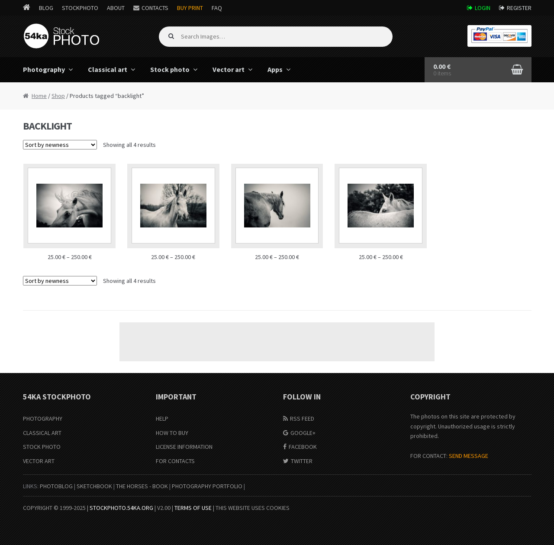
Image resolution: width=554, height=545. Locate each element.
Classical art (107, 69)
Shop (58, 96)
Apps (275, 69)
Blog (46, 8)
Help (162, 418)
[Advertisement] (277, 341)
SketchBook (94, 486)
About (116, 8)
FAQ (217, 8)
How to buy (172, 433)
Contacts (155, 8)
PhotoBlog (56, 486)
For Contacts (175, 461)
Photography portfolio (207, 486)
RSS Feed (302, 418)
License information (184, 447)
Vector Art (39, 461)
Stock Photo (42, 447)
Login (482, 8)
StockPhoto (80, 8)
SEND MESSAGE (468, 456)
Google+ (303, 433)
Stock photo (170, 69)
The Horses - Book (142, 486)
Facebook (303, 447)
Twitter (301, 461)
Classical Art (42, 433)
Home (39, 96)
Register (519, 8)
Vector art (229, 69)
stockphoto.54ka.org (121, 508)
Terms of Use (193, 508)
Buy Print (190, 8)
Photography (44, 69)
